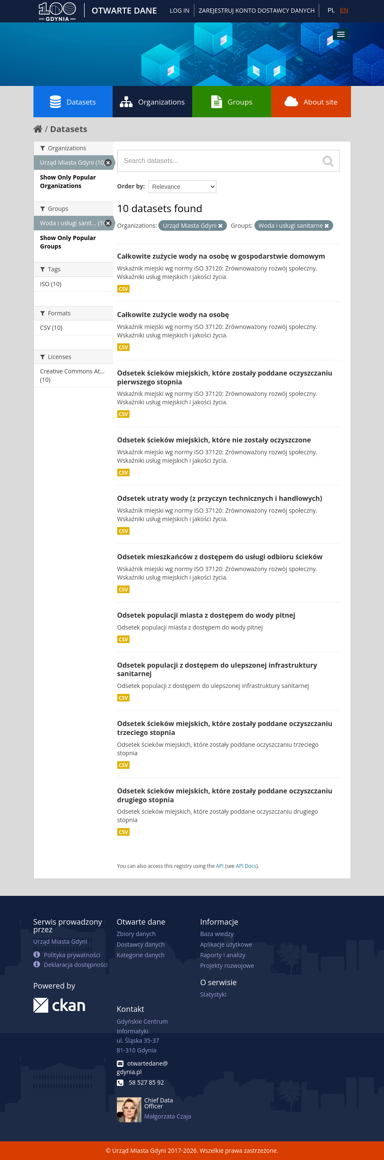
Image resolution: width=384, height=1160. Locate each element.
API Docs (246, 865)
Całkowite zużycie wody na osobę (173, 314)
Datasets (73, 101)
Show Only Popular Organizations (68, 181)
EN (344, 10)
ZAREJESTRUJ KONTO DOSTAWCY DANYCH (257, 10)
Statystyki (213, 994)
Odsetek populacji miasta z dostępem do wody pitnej (206, 615)
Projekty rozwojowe (227, 965)
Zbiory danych (136, 934)
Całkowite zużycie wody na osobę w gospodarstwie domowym (221, 256)
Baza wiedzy (217, 934)
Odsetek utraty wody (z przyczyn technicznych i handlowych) (220, 498)
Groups (231, 101)
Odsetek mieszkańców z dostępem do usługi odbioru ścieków (220, 556)
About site (311, 101)
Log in (179, 10)
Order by (130, 186)
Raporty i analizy (223, 955)
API (220, 865)
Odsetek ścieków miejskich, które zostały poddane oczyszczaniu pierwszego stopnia (225, 377)
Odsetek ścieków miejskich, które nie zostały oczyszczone (214, 440)
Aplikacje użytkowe (226, 944)
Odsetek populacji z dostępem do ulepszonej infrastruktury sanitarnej (217, 669)
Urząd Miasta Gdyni (60, 941)
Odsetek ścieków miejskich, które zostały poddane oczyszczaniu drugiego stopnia (225, 795)
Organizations (152, 101)
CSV (123, 288)
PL (331, 10)
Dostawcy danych (141, 944)
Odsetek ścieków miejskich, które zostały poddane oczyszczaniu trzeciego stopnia (225, 728)
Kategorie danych (141, 955)
